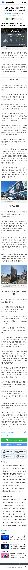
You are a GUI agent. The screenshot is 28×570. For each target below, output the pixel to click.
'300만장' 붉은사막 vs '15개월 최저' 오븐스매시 (15, 505)
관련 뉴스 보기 (4, 436)
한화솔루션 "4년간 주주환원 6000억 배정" (14, 468)
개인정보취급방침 (15, 564)
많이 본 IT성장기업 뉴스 (7, 496)
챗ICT (3, 534)
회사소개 (4, 564)
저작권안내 (22, 564)
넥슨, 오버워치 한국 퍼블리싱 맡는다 (12, 522)
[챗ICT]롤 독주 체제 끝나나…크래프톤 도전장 (14, 471)
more (25, 531)
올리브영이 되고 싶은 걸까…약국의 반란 (13, 477)
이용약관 (9, 564)
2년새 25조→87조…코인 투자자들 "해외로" (14, 520)
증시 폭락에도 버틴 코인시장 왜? (18, 548)
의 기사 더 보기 (7, 432)
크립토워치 (4, 543)
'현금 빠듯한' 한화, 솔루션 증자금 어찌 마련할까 (15, 474)
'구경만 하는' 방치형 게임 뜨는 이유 (18, 554)
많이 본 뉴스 (5, 462)
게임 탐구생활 (5, 552)
